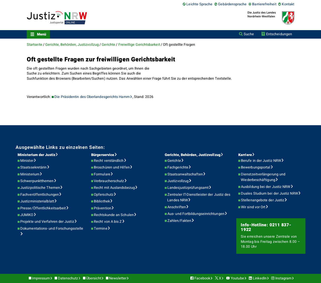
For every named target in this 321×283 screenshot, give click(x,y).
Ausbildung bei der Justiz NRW (265, 186)
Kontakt (288, 4)
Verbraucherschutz (109, 181)
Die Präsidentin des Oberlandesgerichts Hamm (92, 96)
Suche (249, 34)
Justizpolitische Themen (40, 187)
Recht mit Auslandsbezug (114, 187)
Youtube (237, 278)
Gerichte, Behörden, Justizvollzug (72, 44)
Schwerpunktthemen (37, 181)
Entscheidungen (279, 34)
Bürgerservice (102, 155)
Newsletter (117, 278)
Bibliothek (102, 201)
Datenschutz (68, 278)
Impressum (41, 278)
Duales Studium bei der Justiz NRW (269, 193)
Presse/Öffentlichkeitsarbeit (43, 208)
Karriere (245, 155)
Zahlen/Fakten (179, 220)
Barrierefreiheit (264, 4)
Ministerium (29, 174)
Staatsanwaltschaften (185, 174)
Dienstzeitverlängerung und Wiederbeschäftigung (263, 177)
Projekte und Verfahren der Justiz (47, 221)
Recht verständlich (108, 160)
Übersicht (93, 278)
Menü (41, 34)
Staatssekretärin (33, 167)
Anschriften (176, 207)
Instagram (283, 278)
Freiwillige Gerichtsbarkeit (139, 44)
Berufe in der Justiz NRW (261, 160)
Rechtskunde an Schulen (114, 215)
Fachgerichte (177, 167)
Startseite (34, 44)
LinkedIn (260, 278)
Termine (100, 228)
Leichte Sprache (199, 4)
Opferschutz (103, 194)
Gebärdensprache (232, 4)
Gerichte (108, 44)
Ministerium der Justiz (36, 155)
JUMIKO (26, 215)
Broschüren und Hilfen (112, 167)
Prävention (102, 208)
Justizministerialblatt (37, 201)
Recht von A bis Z (108, 221)
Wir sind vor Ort (253, 207)
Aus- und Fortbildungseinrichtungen (195, 213)
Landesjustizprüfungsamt (188, 187)
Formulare (102, 174)
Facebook (202, 278)
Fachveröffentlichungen (39, 194)
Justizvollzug (178, 181)
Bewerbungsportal (255, 167)
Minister (26, 160)
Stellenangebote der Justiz (262, 200)
